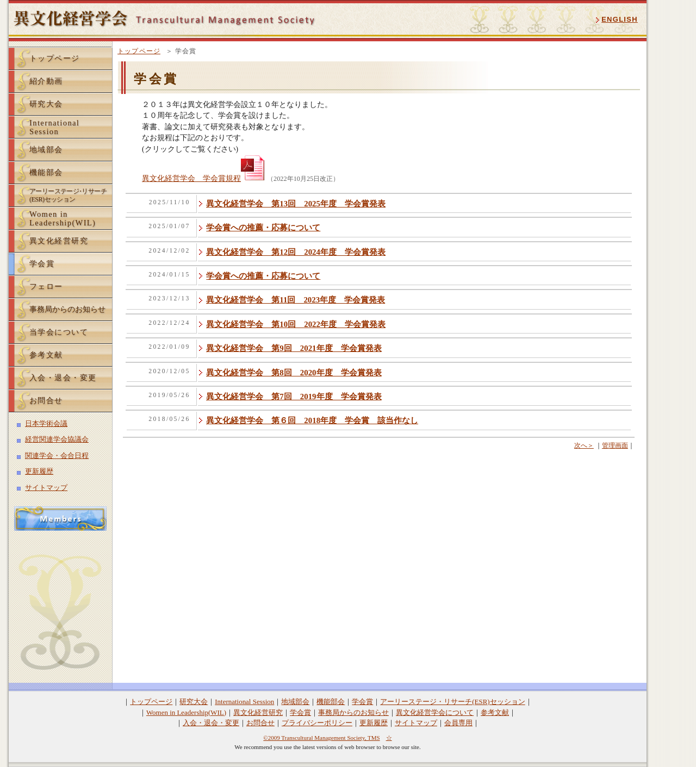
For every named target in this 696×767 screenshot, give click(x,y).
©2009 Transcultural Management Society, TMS (321, 737)
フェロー (46, 286)
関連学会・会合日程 (57, 455)
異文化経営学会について (435, 712)
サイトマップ (46, 487)
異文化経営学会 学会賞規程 (204, 178)
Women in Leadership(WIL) (186, 712)
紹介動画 (46, 81)
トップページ (138, 51)
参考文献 (46, 354)
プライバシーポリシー (317, 723)
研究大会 (46, 103)
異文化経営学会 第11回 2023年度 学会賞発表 (295, 300)
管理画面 (615, 445)
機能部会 (46, 172)
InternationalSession (54, 127)
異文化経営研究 (58, 240)
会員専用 (458, 723)
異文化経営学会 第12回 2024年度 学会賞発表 (296, 252)
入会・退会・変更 (63, 377)
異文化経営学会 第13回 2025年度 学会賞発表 (296, 203)
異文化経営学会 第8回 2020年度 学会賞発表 (293, 372)
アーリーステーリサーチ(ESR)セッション (68, 195)
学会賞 (41, 263)
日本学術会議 (46, 423)
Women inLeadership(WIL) (62, 218)
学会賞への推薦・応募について (263, 227)
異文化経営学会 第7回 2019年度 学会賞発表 (293, 396)
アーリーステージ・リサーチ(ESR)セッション (452, 701)
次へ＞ (584, 445)
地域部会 (46, 149)
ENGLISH (619, 19)
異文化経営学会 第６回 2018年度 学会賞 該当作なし (312, 420)
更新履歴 (39, 471)
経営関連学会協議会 (57, 439)
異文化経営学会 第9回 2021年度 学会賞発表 (293, 348)
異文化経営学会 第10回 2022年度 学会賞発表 (296, 324)
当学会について (58, 332)
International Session (244, 701)
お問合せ (46, 400)
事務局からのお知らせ (67, 309)
